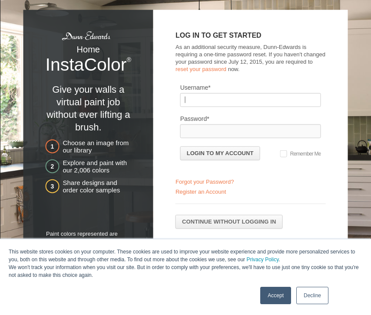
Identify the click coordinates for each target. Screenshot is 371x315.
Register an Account (201, 191)
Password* (194, 118)
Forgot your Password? (205, 182)
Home (88, 49)
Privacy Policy (262, 259)
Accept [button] (276, 295)
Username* (195, 87)
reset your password (201, 68)
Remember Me (305, 153)
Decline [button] (312, 295)
